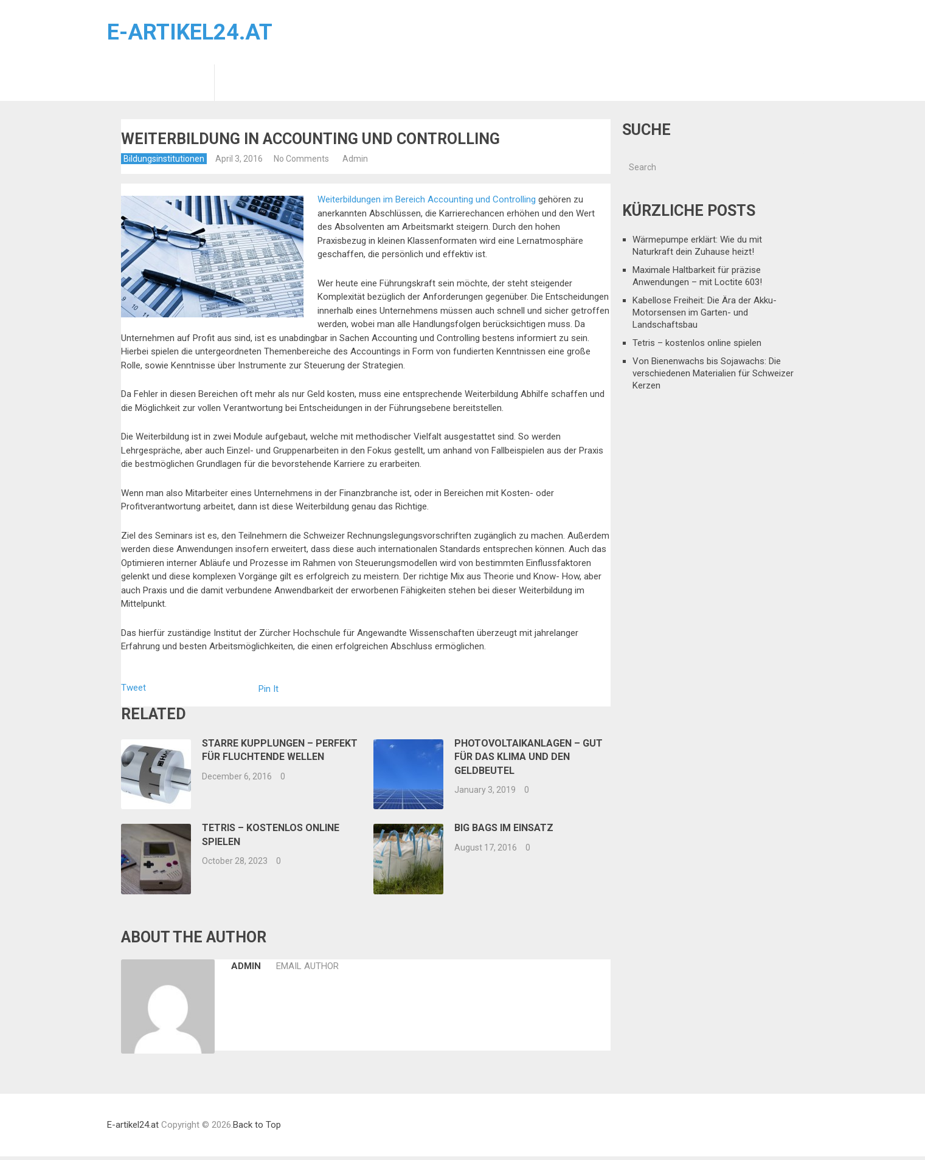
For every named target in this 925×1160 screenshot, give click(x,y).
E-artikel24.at (189, 32)
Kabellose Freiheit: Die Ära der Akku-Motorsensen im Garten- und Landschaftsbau (704, 312)
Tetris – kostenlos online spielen (696, 342)
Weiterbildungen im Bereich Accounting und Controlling (426, 199)
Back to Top (257, 1124)
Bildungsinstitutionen (160, 82)
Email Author (305, 966)
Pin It (268, 688)
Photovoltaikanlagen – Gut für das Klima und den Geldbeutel (528, 756)
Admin (355, 159)
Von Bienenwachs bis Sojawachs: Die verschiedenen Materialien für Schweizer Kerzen (713, 373)
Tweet (133, 687)
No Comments (301, 159)
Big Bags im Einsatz (503, 828)
